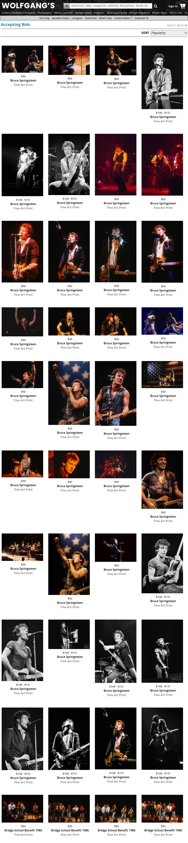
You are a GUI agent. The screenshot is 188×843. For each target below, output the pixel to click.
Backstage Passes (117, 12)
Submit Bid (91, 18)
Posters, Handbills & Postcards (18, 12)
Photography (45, 12)
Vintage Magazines (139, 12)
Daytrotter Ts (141, 18)
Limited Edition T (123, 18)
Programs (99, 12)
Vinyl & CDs (175, 12)
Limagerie (77, 18)
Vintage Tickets (83, 12)
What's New (105, 18)
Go (155, 6)
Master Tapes (159, 12)
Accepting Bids (15, 24)
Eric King (44, 18)
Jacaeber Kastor (60, 18)
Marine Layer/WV (63, 12)
